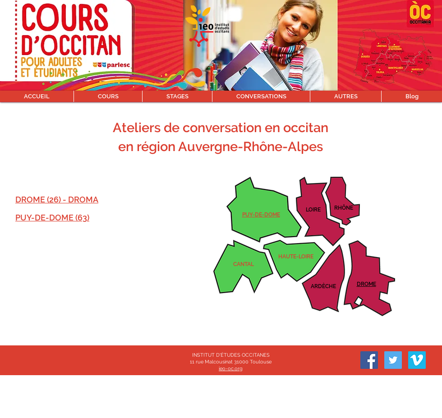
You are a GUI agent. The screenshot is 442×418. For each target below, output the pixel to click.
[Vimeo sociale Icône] (417, 360)
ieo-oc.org (231, 369)
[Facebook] (369, 360)
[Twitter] (393, 360)
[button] (108, 96)
